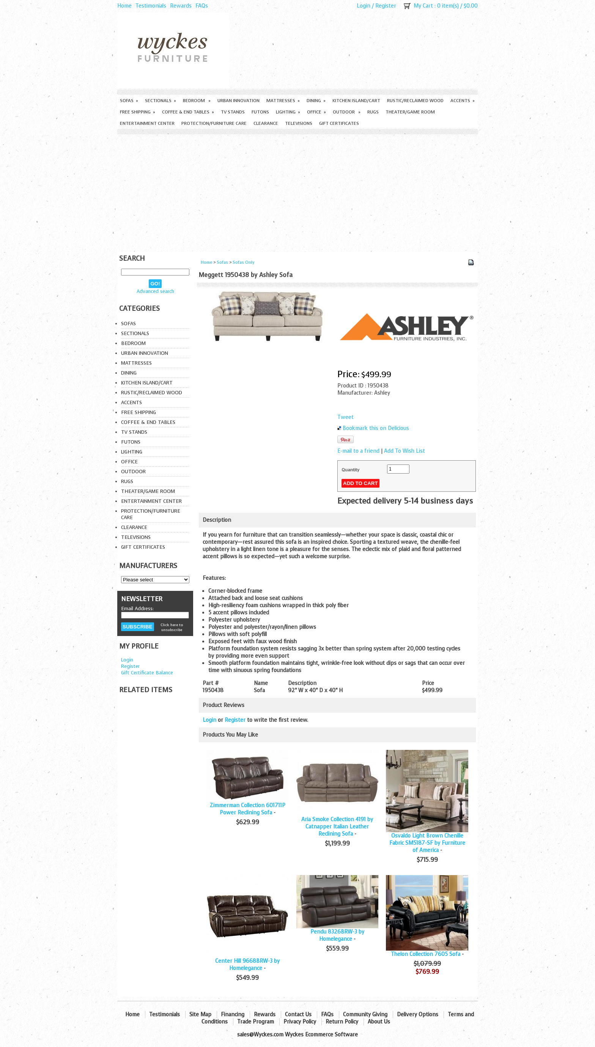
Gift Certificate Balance (147, 672)
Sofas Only (244, 262)
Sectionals (160, 101)
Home (124, 5)
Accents (462, 101)
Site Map (200, 1014)
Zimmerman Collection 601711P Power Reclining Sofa (247, 809)
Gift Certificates (339, 123)
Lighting (288, 112)
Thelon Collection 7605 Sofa (425, 954)
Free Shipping (137, 112)
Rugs (373, 112)
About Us (379, 1021)
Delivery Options (417, 1014)
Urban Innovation (238, 101)
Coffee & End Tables (188, 112)
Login (363, 5)
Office (316, 112)
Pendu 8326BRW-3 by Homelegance (337, 935)
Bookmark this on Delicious (376, 428)
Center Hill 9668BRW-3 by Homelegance (247, 964)
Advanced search (155, 291)
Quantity (350, 470)
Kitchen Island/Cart (356, 101)
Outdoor (346, 112)
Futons (260, 112)
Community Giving (365, 1014)
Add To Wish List (404, 451)
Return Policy (342, 1021)
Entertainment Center (147, 123)
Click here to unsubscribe (172, 627)
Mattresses (283, 101)
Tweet (345, 417)
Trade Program (255, 1021)
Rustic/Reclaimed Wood (415, 101)
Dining (316, 101)
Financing (232, 1014)
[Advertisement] (297, 191)
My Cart (423, 5)
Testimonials (150, 5)
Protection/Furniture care (214, 123)
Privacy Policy (299, 1021)
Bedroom (197, 101)
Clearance (265, 123)
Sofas (129, 101)
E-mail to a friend (358, 451)
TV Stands (233, 112)
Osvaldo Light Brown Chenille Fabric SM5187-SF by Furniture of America (427, 843)
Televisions (298, 123)
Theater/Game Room (410, 112)
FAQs (201, 5)
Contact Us (298, 1014)
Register (385, 5)
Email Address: (137, 608)
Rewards (181, 5)
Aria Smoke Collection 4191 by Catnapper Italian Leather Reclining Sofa (337, 827)
